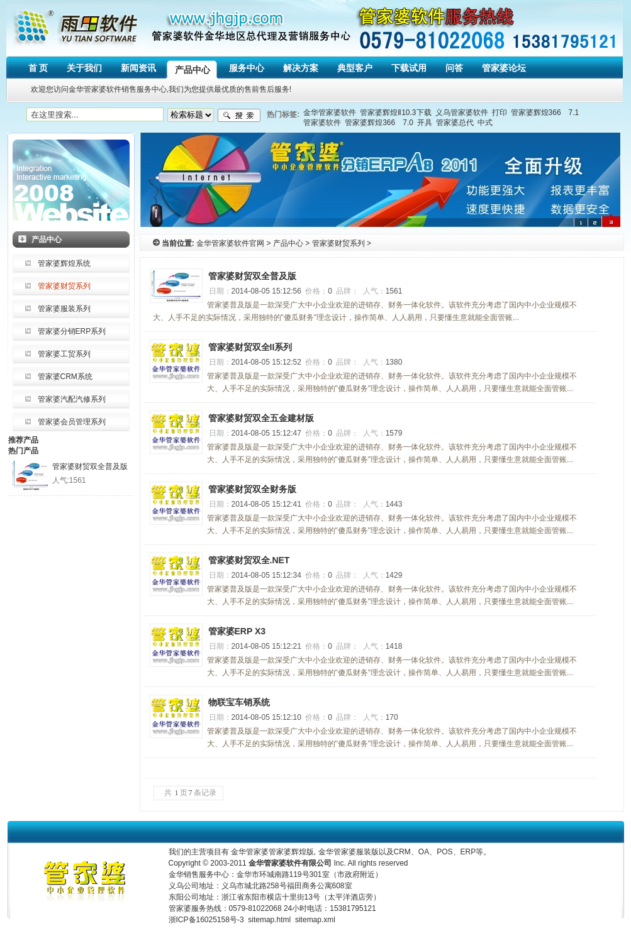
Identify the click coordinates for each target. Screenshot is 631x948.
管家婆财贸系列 (64, 286)
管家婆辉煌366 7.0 (379, 122)
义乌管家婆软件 (461, 112)
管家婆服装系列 (64, 308)
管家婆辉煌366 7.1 (545, 112)
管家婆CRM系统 (65, 376)
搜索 (239, 116)
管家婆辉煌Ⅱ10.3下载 (395, 112)
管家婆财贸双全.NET (249, 560)
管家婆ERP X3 (237, 631)
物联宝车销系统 (239, 702)
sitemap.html (269, 919)
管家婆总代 (455, 122)
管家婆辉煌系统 (64, 263)
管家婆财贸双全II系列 (250, 347)
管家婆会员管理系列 (72, 421)
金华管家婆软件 (329, 112)
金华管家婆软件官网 (230, 243)
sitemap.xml (315, 919)
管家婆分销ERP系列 (72, 331)
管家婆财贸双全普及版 (90, 466)
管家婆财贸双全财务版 (252, 489)
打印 (499, 112)
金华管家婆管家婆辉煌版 (272, 851)
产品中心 (288, 243)
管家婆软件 (322, 122)
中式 (485, 122)
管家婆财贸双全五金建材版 (261, 418)
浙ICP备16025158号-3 (206, 919)
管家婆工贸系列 (64, 354)
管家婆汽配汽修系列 (72, 399)
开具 (424, 122)
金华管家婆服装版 (348, 851)
